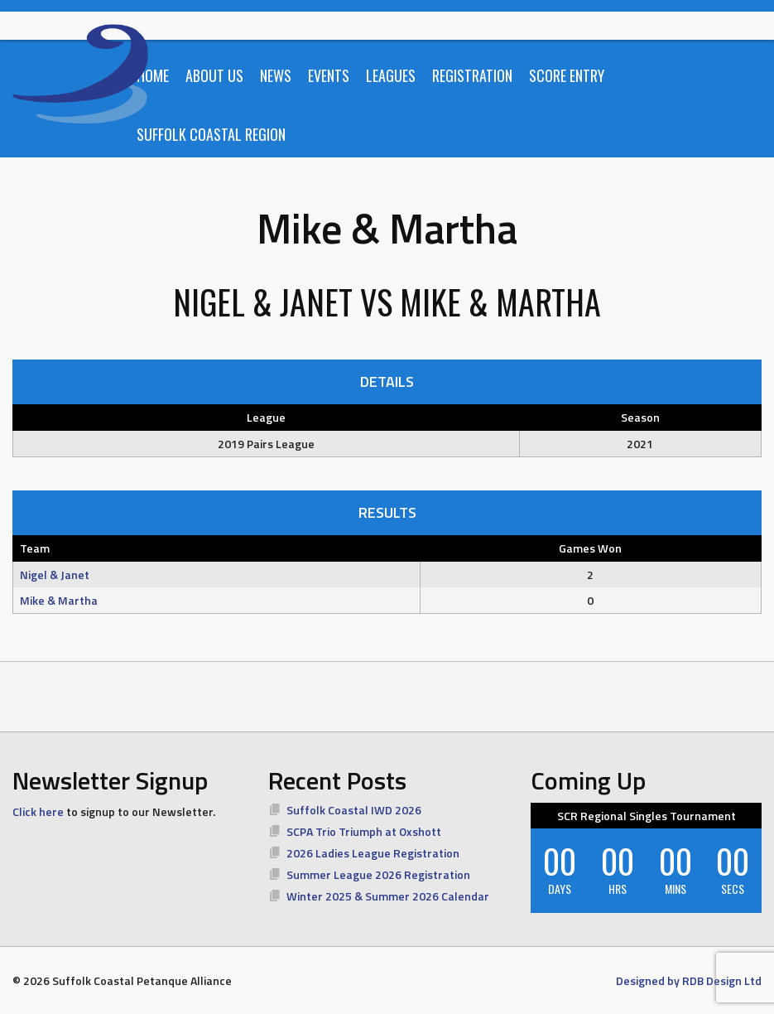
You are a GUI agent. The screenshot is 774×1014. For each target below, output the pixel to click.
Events (328, 75)
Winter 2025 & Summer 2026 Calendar (387, 896)
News (275, 75)
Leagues (391, 75)
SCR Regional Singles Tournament (646, 815)
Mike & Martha (59, 600)
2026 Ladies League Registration (372, 853)
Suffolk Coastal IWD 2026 (353, 809)
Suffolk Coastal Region (211, 134)
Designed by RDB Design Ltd (689, 980)
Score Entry (566, 75)
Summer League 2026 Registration (378, 874)
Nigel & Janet (54, 574)
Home (153, 75)
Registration (472, 75)
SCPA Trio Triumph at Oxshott (363, 831)
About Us (214, 75)
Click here (38, 811)
